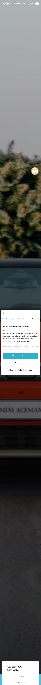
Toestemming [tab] (8, 319)
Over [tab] (34, 319)
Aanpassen (20, 363)
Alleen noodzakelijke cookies (20, 370)
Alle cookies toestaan (20, 356)
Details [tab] (21, 319)
